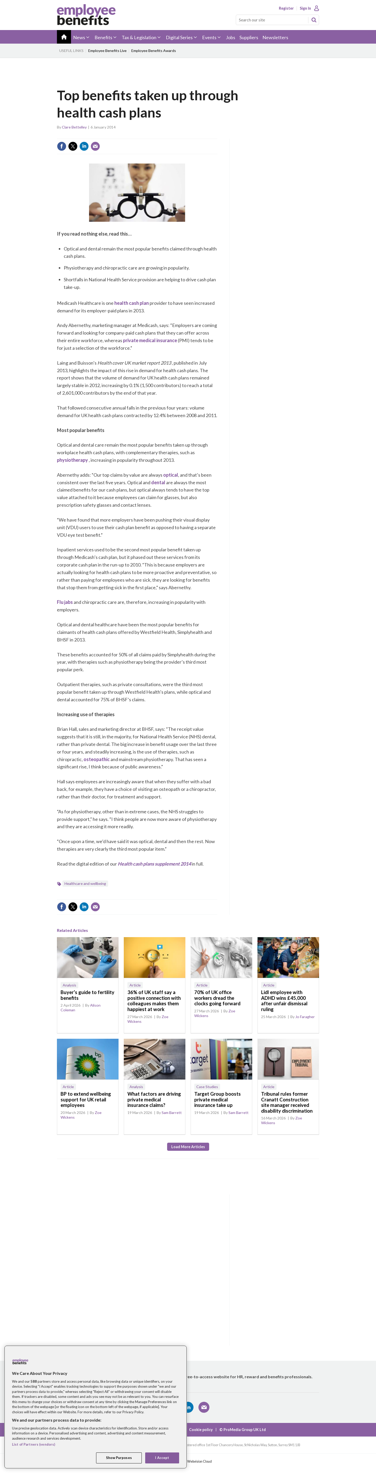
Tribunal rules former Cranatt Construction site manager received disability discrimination (287, 1102)
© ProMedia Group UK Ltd (242, 1429)
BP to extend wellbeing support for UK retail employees (86, 1099)
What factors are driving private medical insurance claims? (154, 1099)
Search (314, 20)
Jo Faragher (305, 1016)
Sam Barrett (172, 1112)
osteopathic (97, 759)
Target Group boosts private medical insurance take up (217, 1099)
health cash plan (131, 303)
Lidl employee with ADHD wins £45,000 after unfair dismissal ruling (284, 1000)
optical (170, 475)
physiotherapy (72, 460)
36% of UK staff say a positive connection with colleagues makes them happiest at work (154, 1000)
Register (286, 8)
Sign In (305, 8)
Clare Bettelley (74, 127)
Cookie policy (201, 1429)
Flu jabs (65, 602)
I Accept (162, 1458)
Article (135, 985)
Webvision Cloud (199, 1461)
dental (158, 482)
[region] (95, 1407)
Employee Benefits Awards (153, 50)
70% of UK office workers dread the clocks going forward (217, 997)
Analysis (69, 985)
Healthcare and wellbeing (85, 883)
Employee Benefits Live (107, 50)
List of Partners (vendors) (33, 1444)
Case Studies (207, 1086)
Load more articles (188, 1147)
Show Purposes (119, 1458)
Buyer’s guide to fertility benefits (87, 995)
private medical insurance (150, 340)
